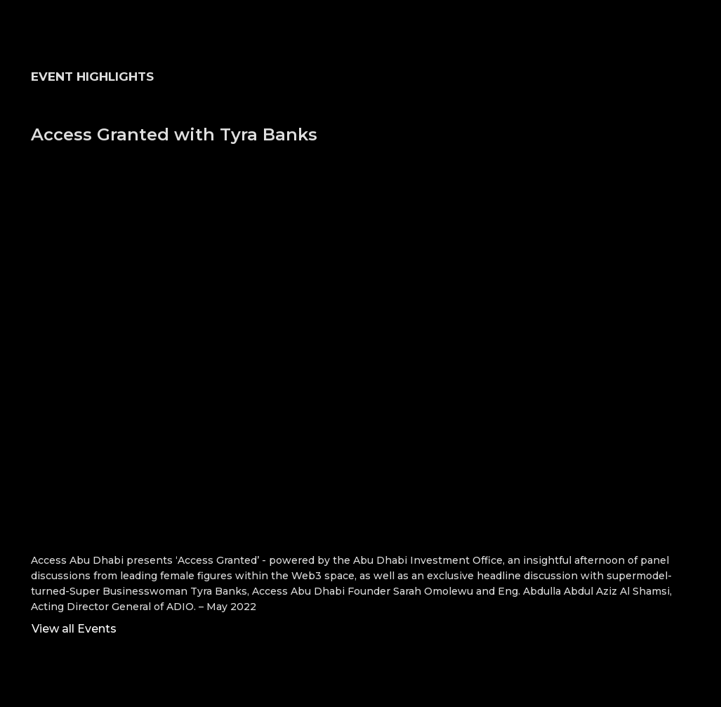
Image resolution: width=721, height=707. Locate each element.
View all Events (74, 628)
